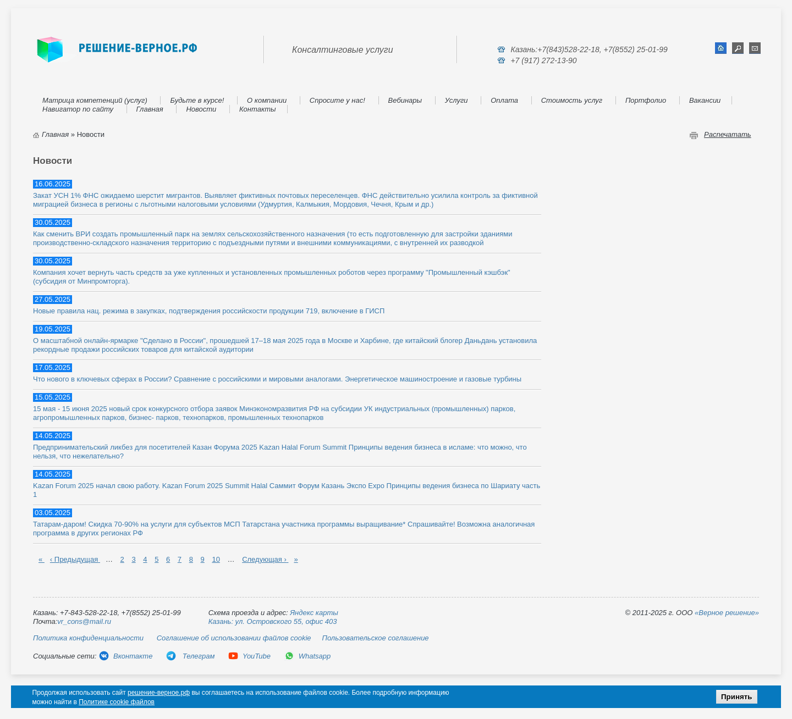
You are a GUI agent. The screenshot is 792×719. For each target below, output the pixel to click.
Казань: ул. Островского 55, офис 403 (272, 621)
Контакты (257, 109)
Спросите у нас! (337, 100)
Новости (201, 109)
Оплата (504, 100)
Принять (736, 697)
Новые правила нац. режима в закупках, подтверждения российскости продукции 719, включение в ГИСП (208, 311)
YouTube (249, 656)
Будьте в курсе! (197, 100)
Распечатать (727, 134)
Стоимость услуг (572, 100)
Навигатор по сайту (77, 109)
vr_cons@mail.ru (84, 621)
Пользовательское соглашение (375, 638)
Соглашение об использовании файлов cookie (234, 638)
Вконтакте (125, 656)
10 (215, 559)
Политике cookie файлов (117, 702)
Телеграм (190, 656)
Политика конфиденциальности (88, 638)
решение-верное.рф (159, 692)
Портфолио (645, 100)
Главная (149, 109)
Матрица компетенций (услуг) (94, 100)
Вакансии (705, 100)
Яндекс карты (314, 613)
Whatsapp (307, 656)
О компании (267, 100)
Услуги (456, 100)
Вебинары (405, 100)
